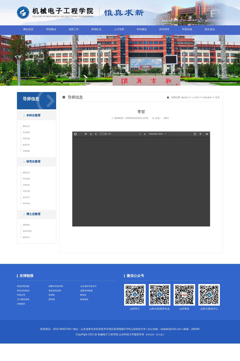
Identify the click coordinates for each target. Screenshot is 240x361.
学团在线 (187, 30)
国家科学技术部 (57, 303)
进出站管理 (29, 255)
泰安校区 (85, 319)
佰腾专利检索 (87, 309)
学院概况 (51, 30)
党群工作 (73, 30)
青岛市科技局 (24, 309)
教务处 (84, 314)
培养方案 (27, 144)
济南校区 (22, 325)
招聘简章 (27, 247)
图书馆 (52, 319)
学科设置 (27, 192)
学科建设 (141, 30)
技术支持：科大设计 (155, 352)
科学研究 (164, 30)
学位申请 (27, 222)
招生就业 (209, 30)
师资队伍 (96, 30)
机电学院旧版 (24, 303)
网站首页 (28, 30)
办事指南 (27, 159)
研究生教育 (205, 97)
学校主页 (22, 314)
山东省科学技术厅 (90, 303)
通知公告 (27, 129)
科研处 (52, 314)
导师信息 (27, 199)
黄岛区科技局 (56, 309)
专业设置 (27, 136)
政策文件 (27, 152)
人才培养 (119, 30)
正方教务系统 (24, 319)
